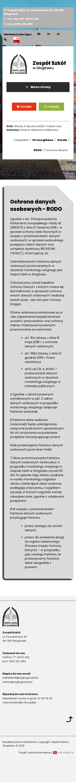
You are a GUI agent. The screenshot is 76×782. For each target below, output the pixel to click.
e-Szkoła (54, 108)
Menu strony (38, 87)
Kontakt (27, 108)
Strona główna (42, 140)
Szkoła (62, 140)
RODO (38, 150)
